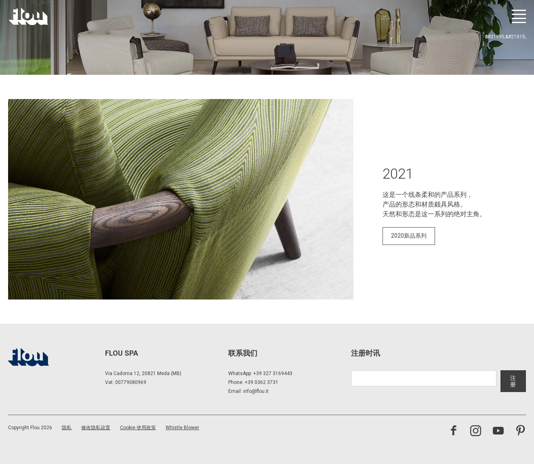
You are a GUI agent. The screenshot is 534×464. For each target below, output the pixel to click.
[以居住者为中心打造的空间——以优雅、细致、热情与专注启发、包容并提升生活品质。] (28, 16)
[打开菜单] (519, 16)
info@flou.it (256, 391)
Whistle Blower (182, 427)
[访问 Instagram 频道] (475, 431)
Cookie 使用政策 (138, 427)
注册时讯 (365, 353)
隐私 (66, 427)
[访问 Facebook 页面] (453, 431)
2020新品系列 (409, 235)
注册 (513, 381)
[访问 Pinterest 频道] (520, 431)
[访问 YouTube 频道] (498, 431)
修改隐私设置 (95, 427)
